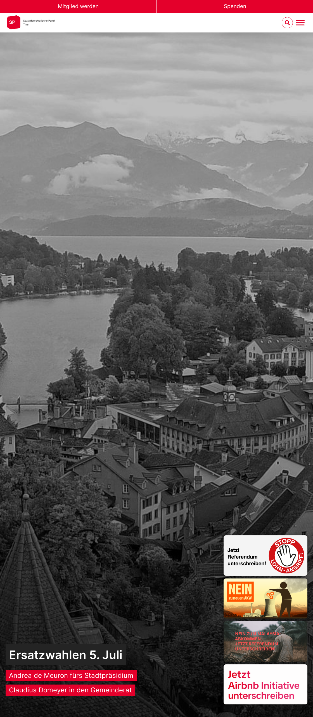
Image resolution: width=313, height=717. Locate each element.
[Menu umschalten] (300, 22)
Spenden (235, 6)
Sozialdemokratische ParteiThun (39, 22)
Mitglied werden (78, 6)
